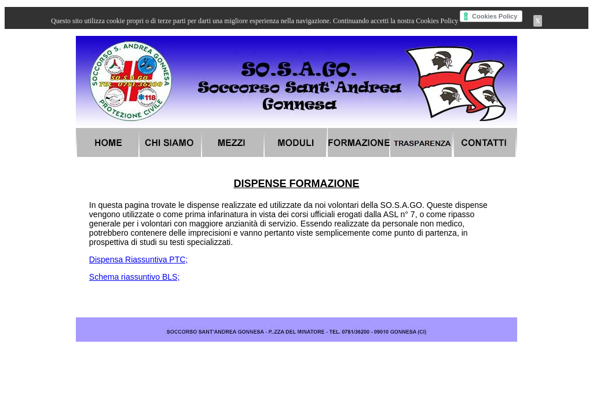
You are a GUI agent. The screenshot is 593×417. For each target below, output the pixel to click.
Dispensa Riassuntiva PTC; (138, 259)
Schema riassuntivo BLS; (134, 276)
